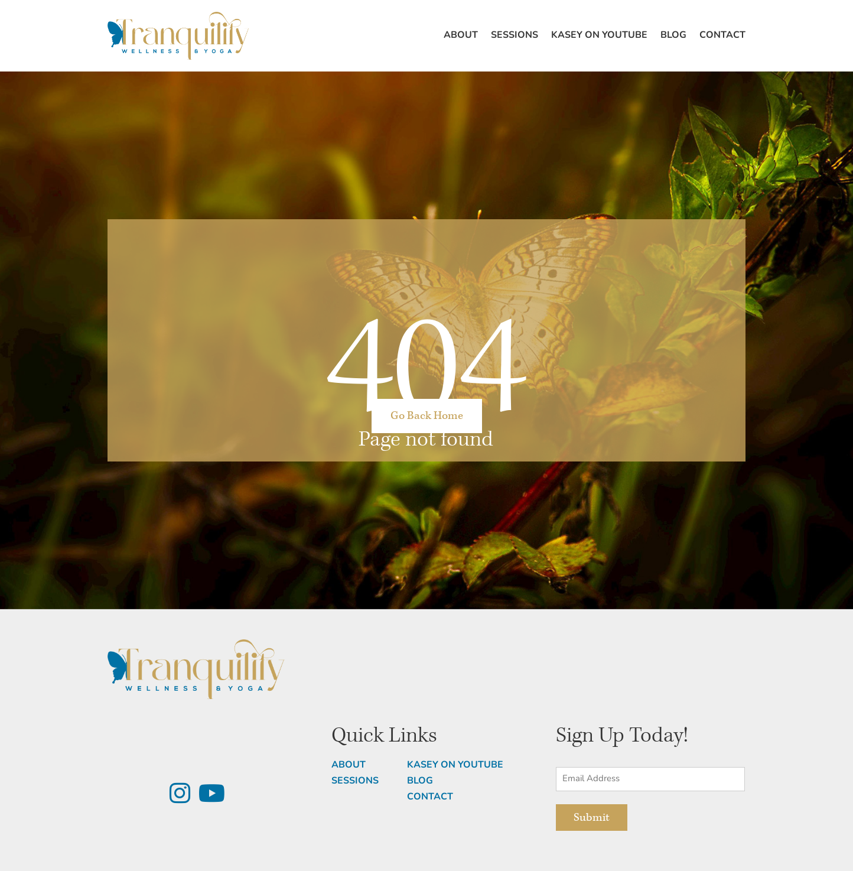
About (461, 35)
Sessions (514, 35)
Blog (673, 35)
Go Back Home (426, 415)
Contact (722, 35)
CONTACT (430, 797)
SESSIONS (355, 781)
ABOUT (348, 765)
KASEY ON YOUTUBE (455, 765)
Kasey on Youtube (599, 35)
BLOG (420, 781)
